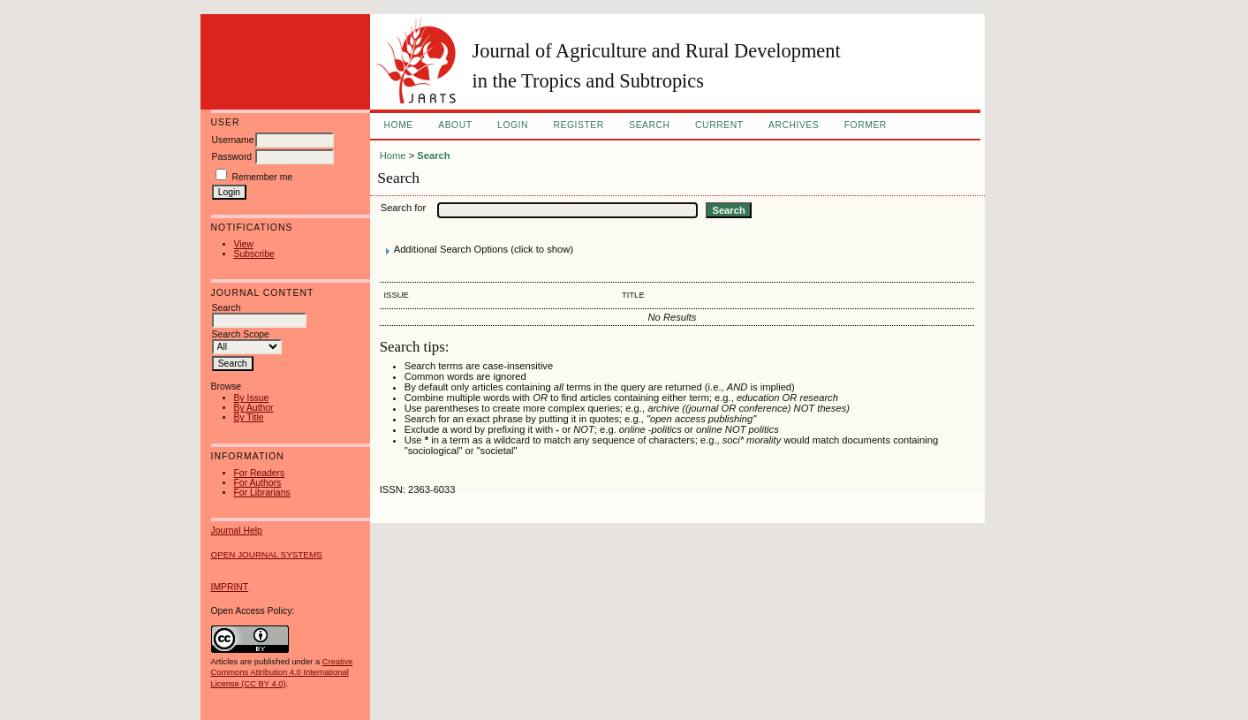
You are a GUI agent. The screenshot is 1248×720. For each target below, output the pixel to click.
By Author (254, 408)
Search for (404, 207)
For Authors (258, 483)
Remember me (261, 177)
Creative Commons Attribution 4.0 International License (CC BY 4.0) (282, 672)
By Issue (251, 398)
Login (512, 125)
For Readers (259, 473)
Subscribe (254, 254)
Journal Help (236, 530)
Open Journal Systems (266, 554)
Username (233, 140)
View (243, 244)
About (455, 125)
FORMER (865, 125)
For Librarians (262, 492)
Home (398, 125)
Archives (793, 125)
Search (649, 125)
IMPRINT (230, 587)
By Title (249, 417)
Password (232, 157)
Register (578, 125)
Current (719, 125)
